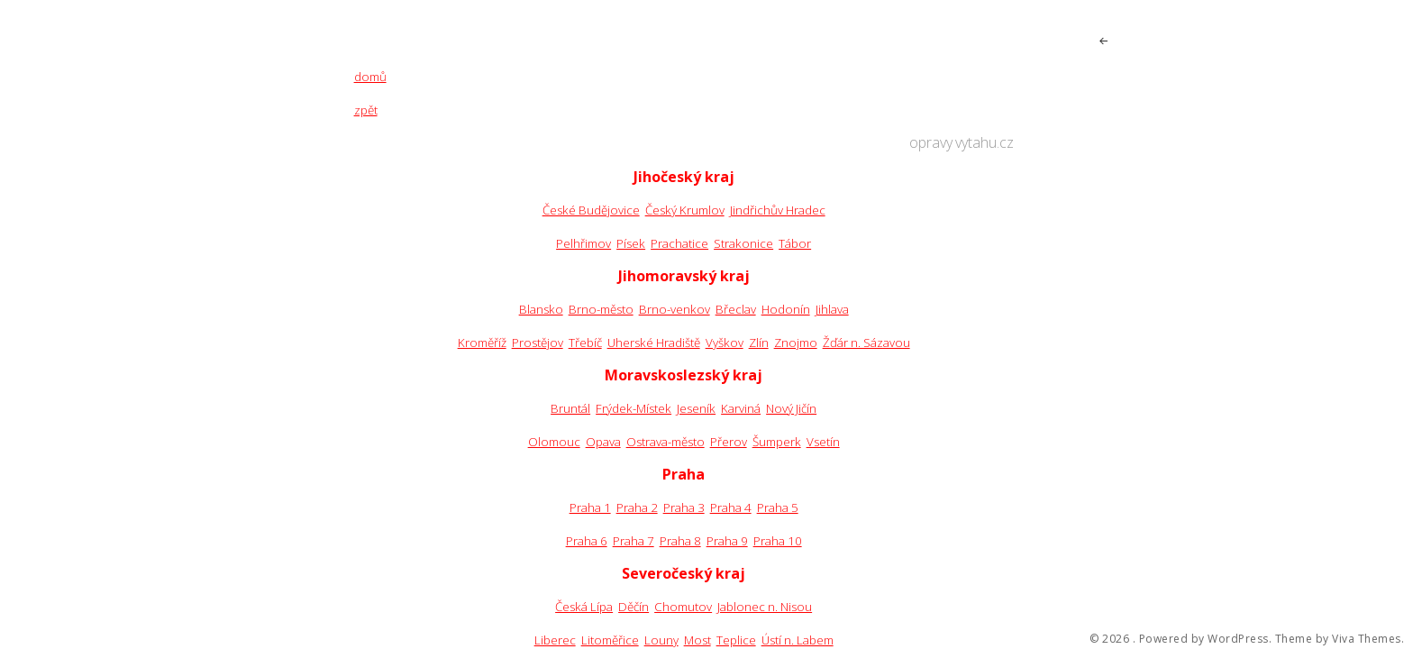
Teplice (736, 640)
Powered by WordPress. (1205, 639)
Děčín (633, 607)
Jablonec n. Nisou (764, 607)
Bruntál (570, 408)
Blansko (541, 309)
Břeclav (736, 309)
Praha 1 (590, 507)
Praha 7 (633, 541)
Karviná (741, 408)
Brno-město (601, 309)
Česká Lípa (584, 607)
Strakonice (743, 243)
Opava (603, 442)
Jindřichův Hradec (777, 210)
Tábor (795, 243)
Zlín (759, 342)
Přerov (728, 442)
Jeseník (696, 408)
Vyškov (724, 342)
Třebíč (585, 342)
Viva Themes (1366, 639)
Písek (630, 243)
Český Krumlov (685, 210)
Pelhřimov (583, 243)
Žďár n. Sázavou (866, 342)
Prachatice (679, 243)
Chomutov (683, 607)
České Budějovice (591, 210)
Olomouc (554, 442)
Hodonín (785, 309)
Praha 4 (731, 507)
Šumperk (776, 442)
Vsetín (823, 442)
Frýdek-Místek (633, 408)
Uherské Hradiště (653, 342)
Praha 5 (777, 507)
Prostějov (537, 342)
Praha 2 (637, 507)
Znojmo (795, 342)
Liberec (555, 640)
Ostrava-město (665, 442)
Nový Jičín (791, 408)
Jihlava (832, 309)
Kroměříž (482, 342)
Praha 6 (586, 541)
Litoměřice (610, 640)
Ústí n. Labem (797, 640)
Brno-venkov (674, 309)
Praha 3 (684, 507)
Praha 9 (727, 541)
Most (697, 640)
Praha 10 (777, 541)
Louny (661, 640)
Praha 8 (680, 541)
